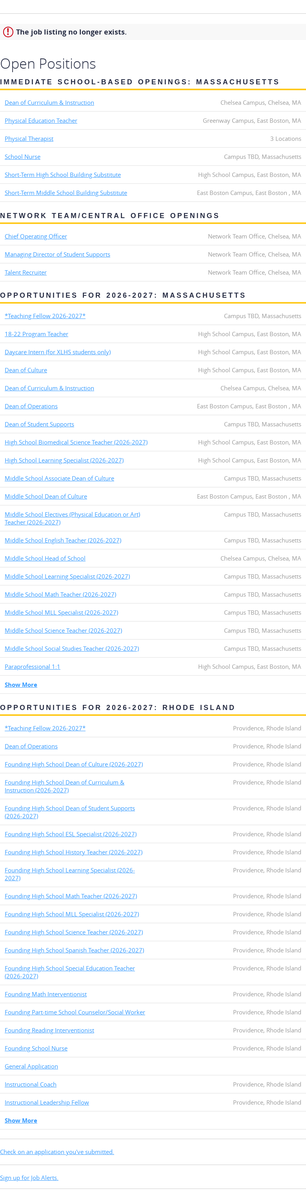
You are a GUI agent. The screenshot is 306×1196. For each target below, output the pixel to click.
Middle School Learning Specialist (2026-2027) (67, 576)
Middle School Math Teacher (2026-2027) (60, 594)
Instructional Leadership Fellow (47, 1102)
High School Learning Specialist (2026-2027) (64, 460)
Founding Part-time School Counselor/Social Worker (75, 1012)
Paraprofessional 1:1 (32, 666)
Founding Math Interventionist (46, 994)
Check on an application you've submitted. (57, 1152)
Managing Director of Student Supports (57, 254)
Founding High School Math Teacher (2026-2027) (71, 896)
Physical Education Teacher (41, 120)
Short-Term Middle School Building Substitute (66, 193)
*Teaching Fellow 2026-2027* (45, 316)
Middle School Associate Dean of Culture (59, 478)
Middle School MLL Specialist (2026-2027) (61, 612)
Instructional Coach (30, 1084)
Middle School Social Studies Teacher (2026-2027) (72, 648)
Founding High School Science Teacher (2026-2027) (74, 932)
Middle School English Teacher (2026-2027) (63, 540)
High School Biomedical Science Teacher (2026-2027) (76, 442)
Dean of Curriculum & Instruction (49, 102)
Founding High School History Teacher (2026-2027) (73, 852)
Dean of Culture (26, 370)
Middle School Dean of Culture (46, 496)
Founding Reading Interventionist (49, 1030)
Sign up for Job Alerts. (29, 1177)
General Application (31, 1066)
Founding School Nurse (36, 1048)
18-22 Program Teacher (36, 334)
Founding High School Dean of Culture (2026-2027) (74, 764)
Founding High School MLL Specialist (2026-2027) (72, 914)
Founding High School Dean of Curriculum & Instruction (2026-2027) (64, 786)
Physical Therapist (29, 138)
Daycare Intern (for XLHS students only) (58, 352)
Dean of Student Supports (39, 424)
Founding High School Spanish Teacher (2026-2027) (74, 950)
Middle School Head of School (45, 558)
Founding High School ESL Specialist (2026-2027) (71, 834)
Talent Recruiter (26, 272)
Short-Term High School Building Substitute (63, 174)
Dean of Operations (31, 406)
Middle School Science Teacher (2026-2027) (63, 630)
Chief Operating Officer (36, 236)
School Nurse (22, 156)
